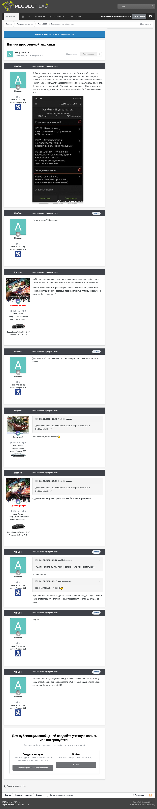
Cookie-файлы (23, 805)
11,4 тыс (15, 443)
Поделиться (70, 54)
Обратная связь (8, 805)
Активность (58, 16)
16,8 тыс (15, 311)
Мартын (18, 411)
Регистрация (139, 16)
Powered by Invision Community (142, 805)
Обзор (12, 16)
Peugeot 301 (37, 55)
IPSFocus (16, 802)
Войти (76, 765)
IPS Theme (6, 802)
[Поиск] (127, 6)
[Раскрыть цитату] (36, 419)
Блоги (27, 16)
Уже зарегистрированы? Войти (116, 16)
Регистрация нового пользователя (33, 768)
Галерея (41, 16)
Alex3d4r (25, 52)
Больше (77, 16)
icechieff (18, 272)
